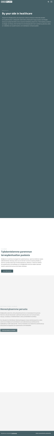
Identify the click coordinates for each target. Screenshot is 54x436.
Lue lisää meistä (7, 271)
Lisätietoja (14, 433)
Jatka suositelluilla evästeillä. (43, 433)
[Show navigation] (51, 2)
